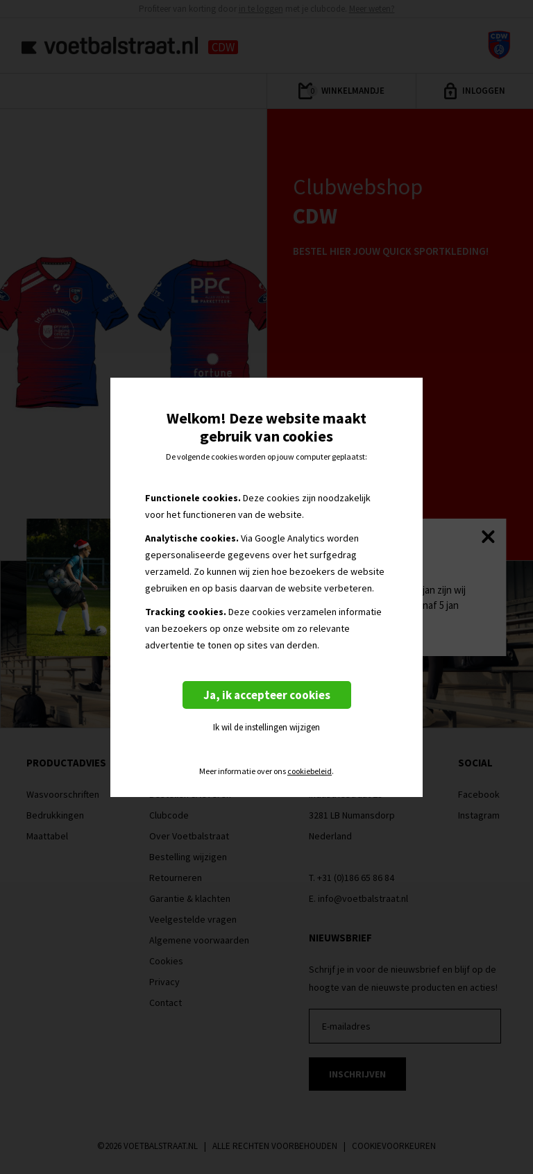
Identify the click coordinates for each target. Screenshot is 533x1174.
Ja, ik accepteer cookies (266, 695)
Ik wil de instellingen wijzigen (266, 727)
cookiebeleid (309, 771)
